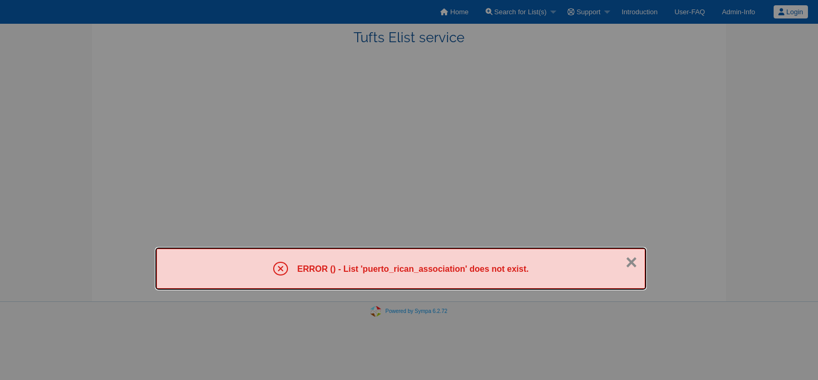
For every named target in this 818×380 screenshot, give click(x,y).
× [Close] (631, 262)
